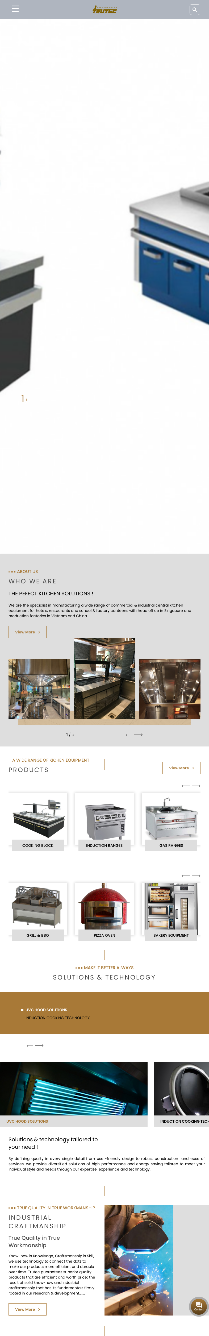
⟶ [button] (138, 735)
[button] (42, 400)
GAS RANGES (171, 845)
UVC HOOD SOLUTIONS (44, 1010)
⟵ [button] (129, 735)
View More (27, 632)
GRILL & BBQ (38, 935)
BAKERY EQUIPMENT (171, 935)
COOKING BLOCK (37, 845)
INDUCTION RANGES (104, 845)
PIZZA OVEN (104, 935)
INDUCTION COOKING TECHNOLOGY (55, 1017)
